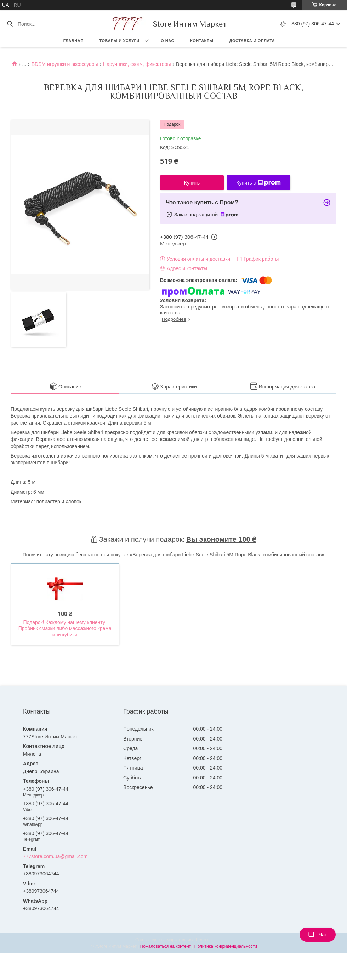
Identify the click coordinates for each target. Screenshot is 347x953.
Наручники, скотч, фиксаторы (137, 64)
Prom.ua (204, 939)
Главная (73, 41)
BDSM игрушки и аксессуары (65, 64)
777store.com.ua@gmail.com (55, 856)
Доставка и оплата (252, 41)
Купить (192, 183)
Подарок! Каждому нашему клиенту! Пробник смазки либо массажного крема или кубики (65, 628)
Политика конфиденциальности (225, 946)
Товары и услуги (119, 41)
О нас (167, 41)
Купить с (258, 183)
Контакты (202, 41)
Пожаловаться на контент (165, 946)
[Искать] (10, 24)
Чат (317, 934)
